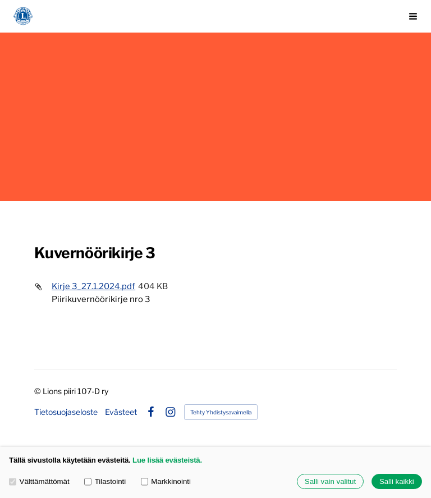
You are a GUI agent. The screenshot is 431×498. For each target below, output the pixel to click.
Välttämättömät (39, 481)
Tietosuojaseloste (66, 412)
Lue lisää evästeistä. (167, 460)
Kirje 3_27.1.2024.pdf (93, 286)
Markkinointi (166, 481)
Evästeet (121, 412)
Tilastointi (105, 481)
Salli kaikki (396, 481)
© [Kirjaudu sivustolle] (38, 391)
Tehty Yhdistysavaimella (220, 412)
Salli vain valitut (330, 481)
